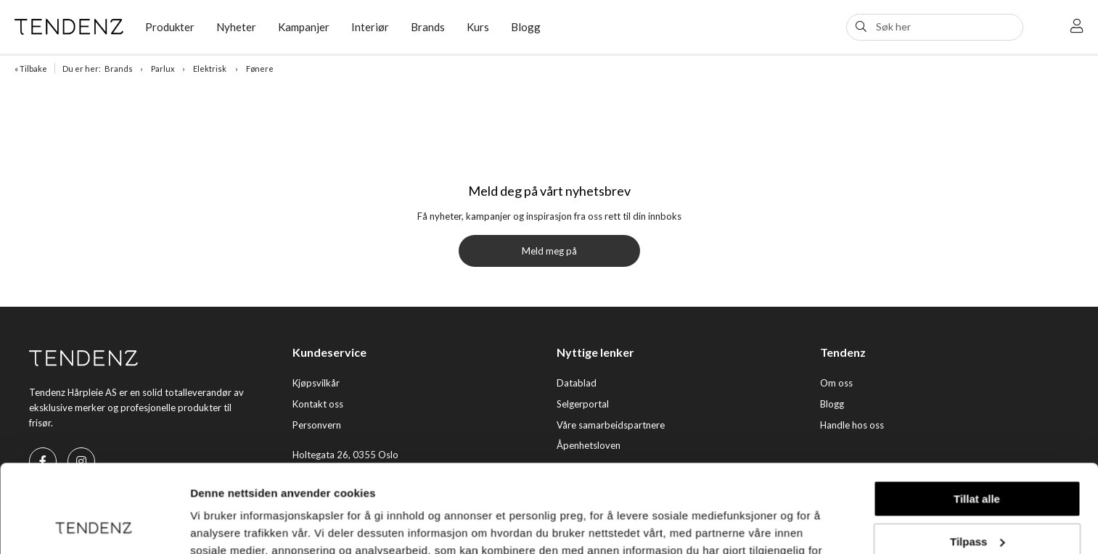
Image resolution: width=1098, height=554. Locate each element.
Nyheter (236, 26)
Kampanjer (303, 26)
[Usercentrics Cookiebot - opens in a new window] (93, 526)
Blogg (526, 26)
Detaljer (210, 525)
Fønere (260, 68)
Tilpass (977, 458)
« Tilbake (31, 68)
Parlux (163, 68)
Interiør (370, 26)
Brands (428, 26)
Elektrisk (210, 68)
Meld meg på (549, 251)
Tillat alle (977, 416)
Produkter (169, 26)
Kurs (478, 26)
